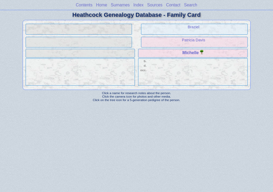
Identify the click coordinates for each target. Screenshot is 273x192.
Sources (154, 5)
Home (101, 5)
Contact (173, 5)
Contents (84, 5)
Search (190, 5)
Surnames (120, 5)
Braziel (193, 27)
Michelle (190, 52)
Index (138, 5)
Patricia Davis (193, 40)
